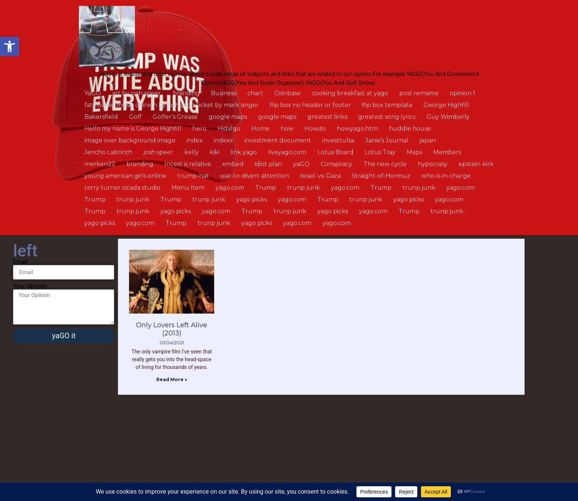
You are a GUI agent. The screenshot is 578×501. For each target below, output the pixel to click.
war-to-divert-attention (254, 175)
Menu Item (188, 187)
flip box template (387, 104)
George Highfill (446, 104)
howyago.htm (357, 128)
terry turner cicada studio (122, 187)
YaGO (92, 93)
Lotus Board (335, 152)
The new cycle (385, 163)
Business (223, 93)
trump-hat (193, 175)
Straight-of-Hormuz (381, 175)
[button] (9, 46)
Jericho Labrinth (108, 152)
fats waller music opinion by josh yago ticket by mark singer (171, 104)
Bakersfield (101, 116)
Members (447, 152)
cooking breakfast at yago (350, 93)
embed (233, 163)
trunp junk (303, 187)
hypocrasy (433, 163)
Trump (265, 187)
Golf (135, 116)
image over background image (129, 140)
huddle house (410, 128)
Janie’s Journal (386, 140)
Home (260, 128)
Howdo (315, 128)
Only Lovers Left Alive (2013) (171, 329)
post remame (419, 93)
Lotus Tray (380, 152)
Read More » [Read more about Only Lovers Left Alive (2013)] (171, 379)
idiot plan (268, 163)
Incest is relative (187, 163)
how (287, 128)
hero (199, 128)
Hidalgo (228, 128)
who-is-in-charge (446, 175)
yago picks (251, 199)
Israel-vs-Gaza (320, 175)
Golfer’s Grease (175, 116)
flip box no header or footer (310, 104)
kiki (214, 152)
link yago (243, 152)
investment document (277, 140)
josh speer (158, 152)
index (195, 140)
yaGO (301, 163)
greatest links (327, 116)
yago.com (230, 187)
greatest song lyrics (386, 116)
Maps (414, 152)
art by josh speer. (137, 93)
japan (427, 140)
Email (20, 262)
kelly (191, 152)
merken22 (99, 163)
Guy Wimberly (448, 116)
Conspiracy (336, 163)
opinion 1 (462, 93)
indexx (223, 140)
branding (186, 93)
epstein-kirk (476, 163)
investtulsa (338, 140)
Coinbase (287, 93)
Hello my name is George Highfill (132, 128)
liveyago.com (287, 152)
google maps (228, 116)
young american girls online (125, 175)
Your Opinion (29, 286)
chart (255, 93)
